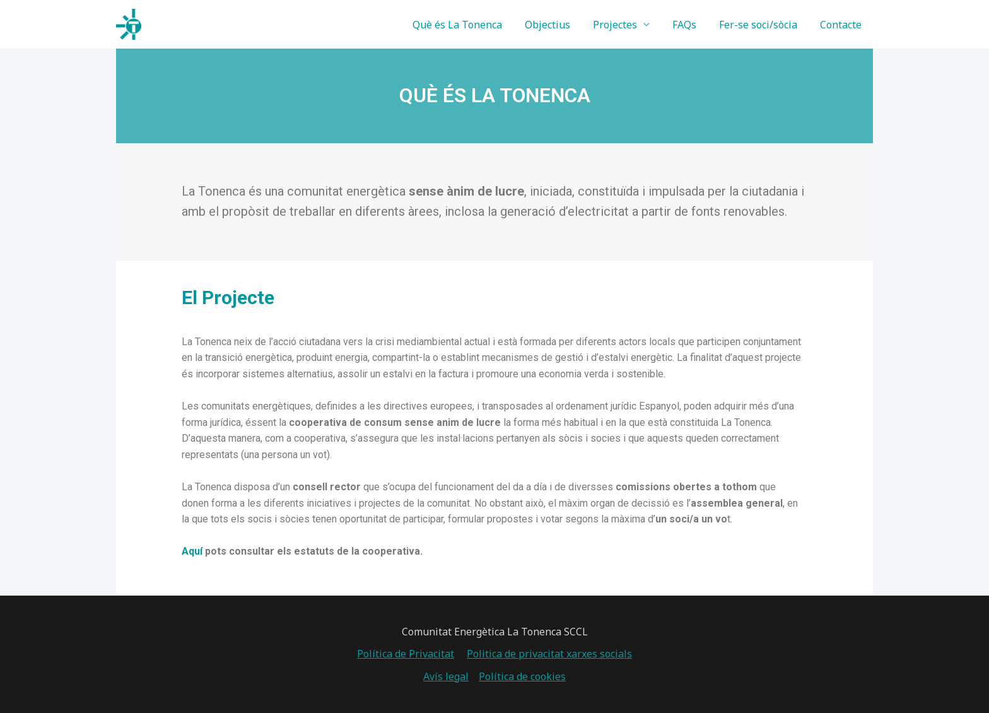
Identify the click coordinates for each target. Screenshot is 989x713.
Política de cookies (522, 676)
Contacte (842, 25)
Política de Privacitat (405, 654)
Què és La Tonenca (471, 25)
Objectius (559, 25)
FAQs (691, 25)
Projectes (624, 25)
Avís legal (446, 676)
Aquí (192, 551)
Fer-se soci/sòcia (762, 25)
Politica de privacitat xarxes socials (549, 654)
